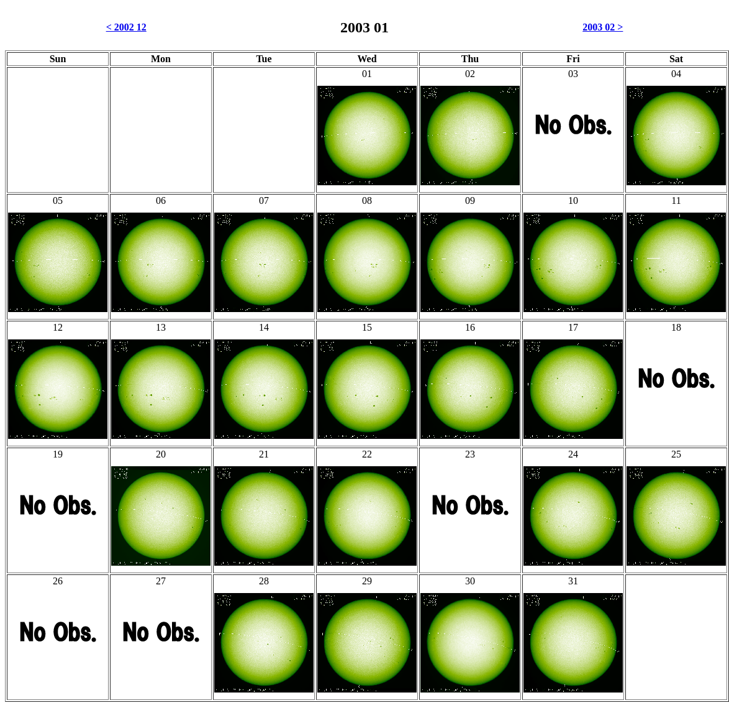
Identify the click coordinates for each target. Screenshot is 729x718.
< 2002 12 (126, 27)
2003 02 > (602, 27)
